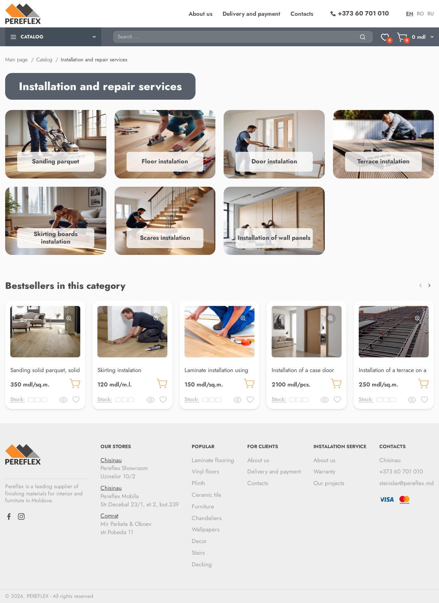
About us (200, 14)
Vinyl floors (205, 471)
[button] (420, 285)
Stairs (198, 553)
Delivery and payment (251, 14)
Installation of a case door (303, 370)
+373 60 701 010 (401, 471)
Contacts (301, 14)
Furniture (203, 506)
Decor (199, 541)
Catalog (44, 59)
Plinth (198, 483)
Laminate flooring (213, 460)
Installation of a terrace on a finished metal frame (392, 374)
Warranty (324, 471)
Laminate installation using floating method (216, 374)
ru (430, 13)
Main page (16, 59)
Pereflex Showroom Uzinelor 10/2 (139, 468)
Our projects (328, 483)
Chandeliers (207, 518)
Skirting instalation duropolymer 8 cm (120, 374)
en (409, 13)
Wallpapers (206, 529)
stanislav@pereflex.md (406, 483)
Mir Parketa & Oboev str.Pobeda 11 (139, 524)
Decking (202, 564)
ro (420, 13)
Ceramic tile (206, 495)
